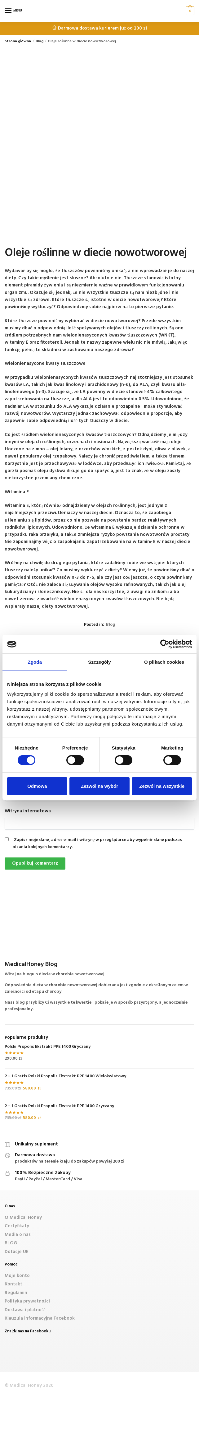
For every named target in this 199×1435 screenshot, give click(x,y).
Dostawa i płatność (25, 1310)
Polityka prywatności (27, 1301)
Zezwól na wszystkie (161, 786)
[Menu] (14, 11)
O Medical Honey (23, 1217)
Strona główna (18, 41)
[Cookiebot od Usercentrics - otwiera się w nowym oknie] (165, 644)
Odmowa (37, 786)
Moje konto (17, 1275)
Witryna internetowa (28, 811)
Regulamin (16, 1293)
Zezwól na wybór (99, 786)
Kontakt (13, 1284)
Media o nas (18, 1234)
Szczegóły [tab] (99, 662)
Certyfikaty (17, 1226)
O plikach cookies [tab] (164, 662)
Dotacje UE (17, 1252)
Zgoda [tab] (35, 662)
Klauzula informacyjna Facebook (40, 1318)
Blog (39, 41)
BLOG (11, 1243)
